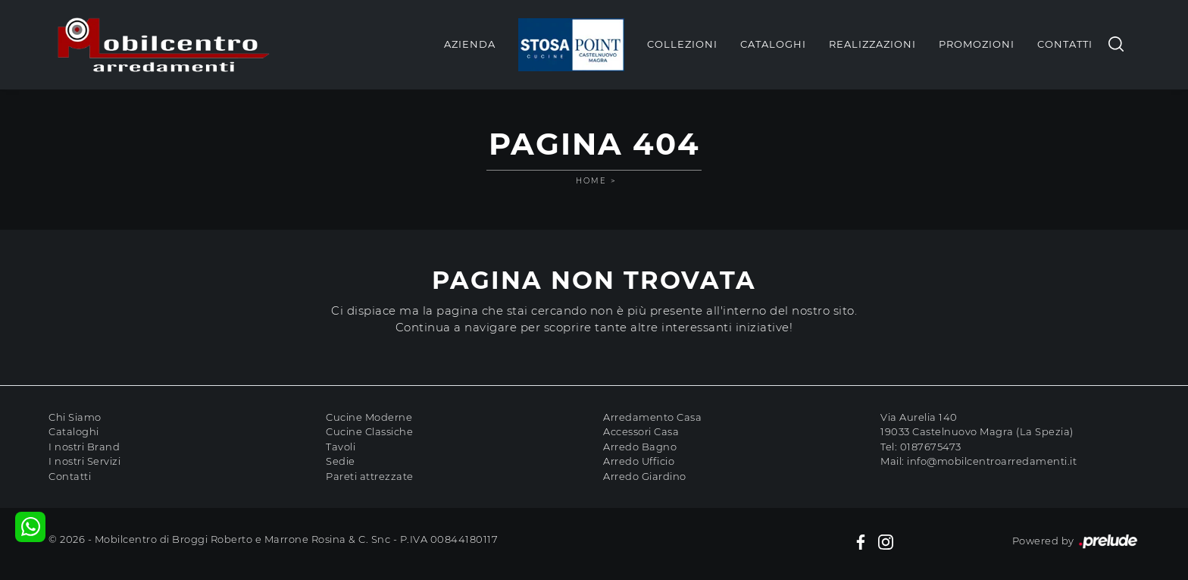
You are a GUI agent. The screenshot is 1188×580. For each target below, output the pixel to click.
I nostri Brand (84, 446)
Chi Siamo (75, 417)
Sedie (340, 461)
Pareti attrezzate (370, 476)
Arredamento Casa (652, 417)
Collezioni (682, 44)
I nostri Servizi (84, 461)
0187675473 (930, 446)
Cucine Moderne (369, 417)
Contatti (1065, 44)
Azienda (470, 44)
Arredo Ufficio (638, 461)
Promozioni (976, 44)
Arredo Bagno (640, 446)
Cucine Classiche (369, 431)
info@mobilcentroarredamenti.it (992, 461)
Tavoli (340, 446)
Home (591, 181)
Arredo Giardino (644, 476)
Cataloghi (773, 44)
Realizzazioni (872, 44)
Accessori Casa (641, 431)
